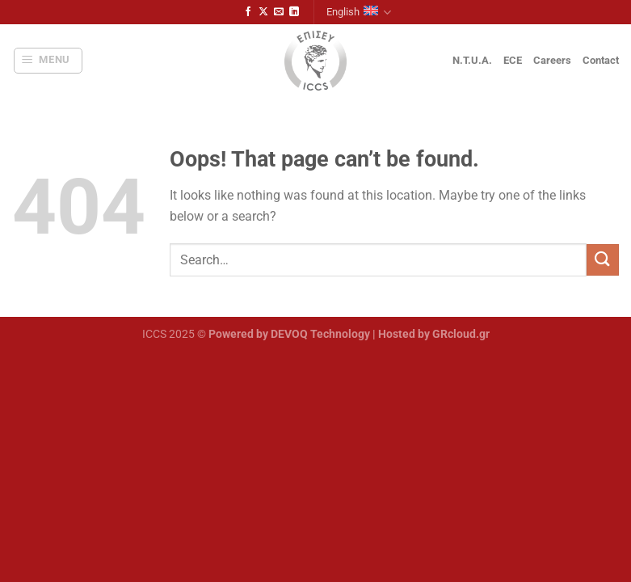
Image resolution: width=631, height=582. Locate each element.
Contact (601, 60)
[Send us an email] (279, 12)
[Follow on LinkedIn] (294, 12)
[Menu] (48, 61)
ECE (512, 60)
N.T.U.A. (472, 60)
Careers (552, 60)
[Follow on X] (263, 12)
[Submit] (603, 260)
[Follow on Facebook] (248, 12)
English (358, 12)
